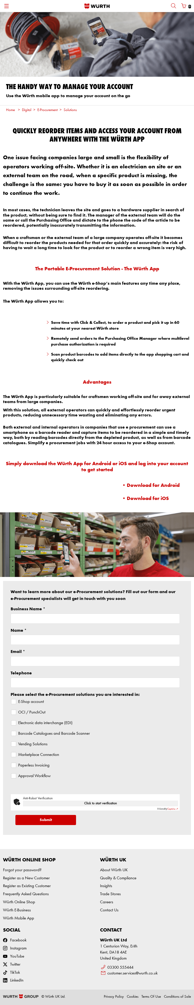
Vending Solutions (32, 744)
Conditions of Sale (177, 997)
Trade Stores (110, 894)
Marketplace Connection (38, 755)
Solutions (70, 110)
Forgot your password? (22, 870)
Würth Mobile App (18, 918)
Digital (26, 110)
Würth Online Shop (19, 902)
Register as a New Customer (26, 878)
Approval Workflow (34, 776)
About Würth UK (114, 870)
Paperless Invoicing (34, 765)
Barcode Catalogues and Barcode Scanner (54, 733)
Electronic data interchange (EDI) (45, 723)
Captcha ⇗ (167, 809)
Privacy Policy (114, 997)
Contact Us (109, 910)
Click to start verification (100, 803)
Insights (106, 886)
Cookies (132, 997)
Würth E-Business (17, 910)
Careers (106, 902)
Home (10, 110)
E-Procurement (47, 110)
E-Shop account (31, 702)
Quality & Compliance (118, 878)
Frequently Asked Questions (26, 894)
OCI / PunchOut (31, 712)
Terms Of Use (151, 997)
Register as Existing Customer (27, 886)
